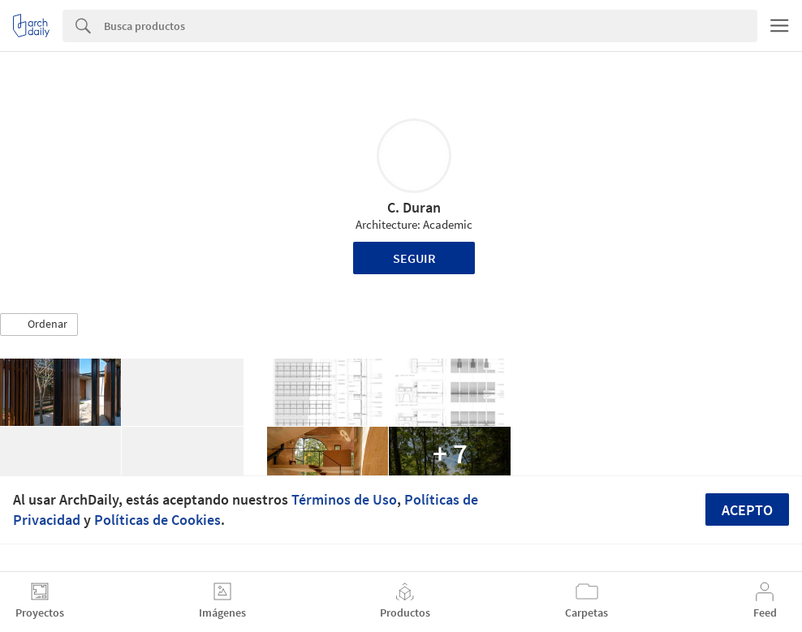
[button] (39, 324)
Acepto (747, 510)
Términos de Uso (344, 499)
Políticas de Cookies (157, 519)
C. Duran (414, 207)
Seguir (414, 258)
